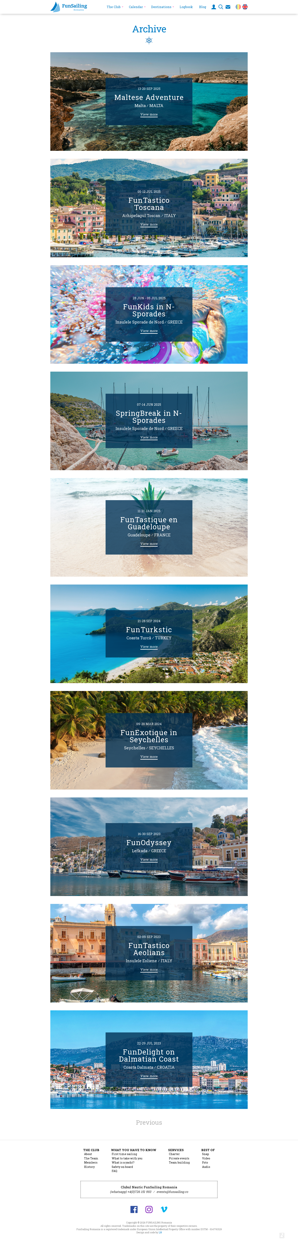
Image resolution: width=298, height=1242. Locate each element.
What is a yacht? (123, 1162)
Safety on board (122, 1167)
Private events (179, 1158)
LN (160, 1232)
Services (176, 1150)
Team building (179, 1162)
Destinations (161, 7)
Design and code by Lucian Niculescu (282, 1235)
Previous (149, 1122)
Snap (205, 1154)
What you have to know (133, 1150)
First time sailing (124, 1154)
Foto (205, 1162)
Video (206, 1158)
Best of (208, 1150)
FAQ (114, 1171)
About (88, 1154)
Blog (202, 7)
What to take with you (127, 1158)
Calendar (136, 7)
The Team (91, 1158)
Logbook (186, 7)
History (89, 1167)
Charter (174, 1154)
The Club (114, 7)
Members (90, 1162)
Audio (206, 1167)
